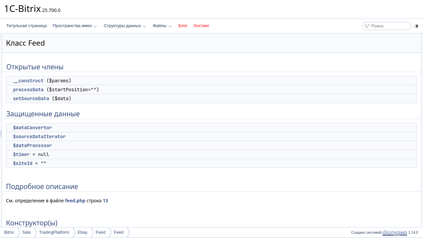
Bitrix (9, 232)
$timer (104, 154)
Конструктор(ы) (363, 117)
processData (111, 90)
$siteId (105, 163)
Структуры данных (125, 25)
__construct (111, 81)
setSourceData (114, 98)
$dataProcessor (115, 145)
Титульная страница (26, 25)
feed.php (158, 200)
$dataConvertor (115, 128)
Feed (101, 232)
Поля (354, 153)
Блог (183, 25)
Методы (356, 131)
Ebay (83, 232)
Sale (26, 232)
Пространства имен (75, 25)
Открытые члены (365, 37)
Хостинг (201, 25)
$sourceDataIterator (122, 136)
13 (188, 200)
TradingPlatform (54, 232)
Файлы (162, 25)
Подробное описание (368, 109)
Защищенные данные (369, 66)
